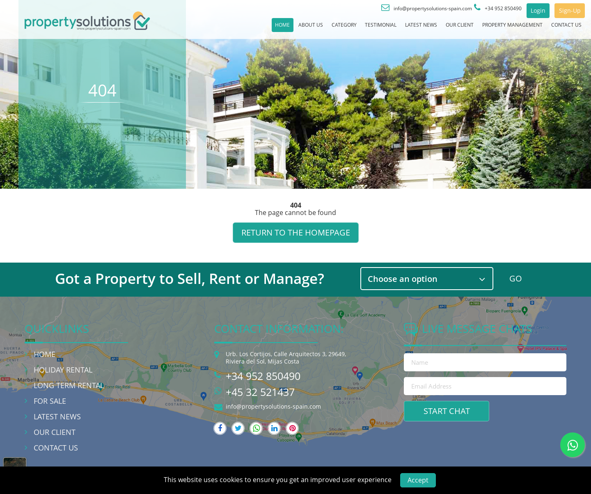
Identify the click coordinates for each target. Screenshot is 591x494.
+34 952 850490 (263, 376)
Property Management (490, 28)
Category (266, 28)
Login (523, 11)
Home (182, 28)
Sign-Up (564, 11)
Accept (418, 480)
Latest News (369, 28)
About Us (221, 28)
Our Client (420, 28)
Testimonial (315, 28)
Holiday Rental (63, 370)
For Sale (50, 401)
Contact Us (560, 28)
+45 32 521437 (260, 392)
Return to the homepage (295, 232)
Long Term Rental (69, 385)
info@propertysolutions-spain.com (273, 406)
